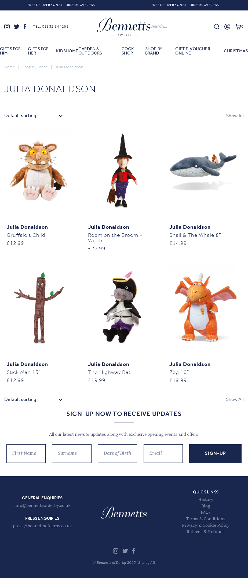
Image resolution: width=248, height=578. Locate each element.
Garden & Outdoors (90, 51)
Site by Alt (146, 563)
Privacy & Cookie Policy (205, 526)
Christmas (236, 51)
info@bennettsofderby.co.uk (42, 506)
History (205, 500)
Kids (61, 51)
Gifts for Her (38, 51)
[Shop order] (34, 116)
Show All (235, 116)
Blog (205, 506)
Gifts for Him (10, 51)
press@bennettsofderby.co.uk (42, 526)
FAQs (206, 513)
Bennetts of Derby (124, 26)
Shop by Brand (153, 51)
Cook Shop (128, 51)
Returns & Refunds (206, 532)
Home (72, 51)
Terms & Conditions (205, 519)
